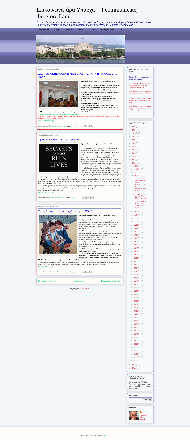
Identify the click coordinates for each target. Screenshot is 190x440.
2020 (134, 143)
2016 (134, 153)
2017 (134, 150)
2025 (134, 127)
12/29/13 (137, 166)
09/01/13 (137, 255)
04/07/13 (137, 321)
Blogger (105, 435)
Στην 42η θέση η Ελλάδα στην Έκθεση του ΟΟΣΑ (65, 211)
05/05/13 (137, 308)
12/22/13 (137, 169)
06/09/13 (137, 291)
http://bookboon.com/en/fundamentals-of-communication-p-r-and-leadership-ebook (140, 108)
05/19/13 (137, 301)
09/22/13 (137, 245)
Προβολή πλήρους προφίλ (143, 417)
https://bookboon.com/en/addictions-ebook (140, 78)
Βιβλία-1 (81, 30)
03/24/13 (137, 327)
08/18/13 (137, 261)
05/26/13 (137, 298)
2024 (134, 130)
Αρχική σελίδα (44, 30)
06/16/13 (137, 288)
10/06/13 (137, 238)
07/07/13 (137, 278)
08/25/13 (137, 258)
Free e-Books (69, 30)
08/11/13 (137, 265)
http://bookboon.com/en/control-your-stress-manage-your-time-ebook (140, 100)
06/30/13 (137, 281)
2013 (134, 163)
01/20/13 (137, 354)
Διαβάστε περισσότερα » (46, 121)
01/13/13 (137, 357)
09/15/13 (137, 248)
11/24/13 (137, 215)
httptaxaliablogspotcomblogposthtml (59, 114)
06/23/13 (137, 285)
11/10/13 (137, 222)
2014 (134, 160)
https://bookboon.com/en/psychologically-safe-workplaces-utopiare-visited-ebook (140, 85)
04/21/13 (137, 314)
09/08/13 (137, 251)
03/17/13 (137, 331)
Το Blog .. (57, 30)
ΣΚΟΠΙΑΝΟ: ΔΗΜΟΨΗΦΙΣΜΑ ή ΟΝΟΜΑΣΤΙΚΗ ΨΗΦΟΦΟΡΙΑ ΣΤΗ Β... (139, 185)
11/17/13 (137, 218)
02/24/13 (137, 337)
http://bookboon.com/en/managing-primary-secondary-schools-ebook (140, 93)
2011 (134, 368)
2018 (134, 146)
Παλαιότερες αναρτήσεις (111, 281)
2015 (134, 156)
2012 (134, 365)
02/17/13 (137, 341)
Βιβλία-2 (92, 30)
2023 (134, 133)
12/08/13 (137, 176)
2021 (134, 140)
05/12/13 (137, 304)
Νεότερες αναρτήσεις (47, 281)
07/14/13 (137, 275)
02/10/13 (137, 344)
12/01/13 (137, 212)
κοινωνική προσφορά (107, 30)
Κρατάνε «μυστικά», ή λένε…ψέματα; (58, 139)
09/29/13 (137, 242)
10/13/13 (137, 235)
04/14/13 (137, 317)
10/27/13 (137, 228)
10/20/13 (137, 232)
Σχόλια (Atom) (84, 289)
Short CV (122, 30)
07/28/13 (137, 271)
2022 (134, 136)
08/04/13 (137, 268)
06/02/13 (137, 294)
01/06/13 (137, 360)
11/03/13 (137, 225)
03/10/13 (137, 334)
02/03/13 (137, 347)
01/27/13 (137, 350)
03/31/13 (137, 324)
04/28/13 (137, 311)
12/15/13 (137, 172)
